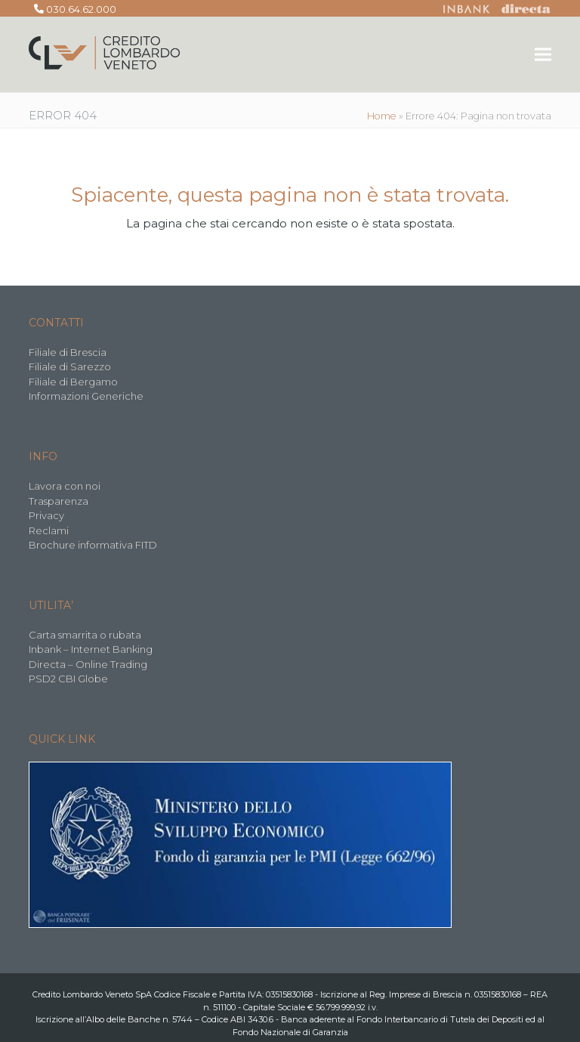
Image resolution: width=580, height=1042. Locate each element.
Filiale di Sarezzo (70, 366)
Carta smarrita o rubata (85, 635)
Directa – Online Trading (88, 664)
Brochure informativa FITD (93, 545)
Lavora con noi (64, 486)
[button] (543, 54)
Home (381, 116)
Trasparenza (58, 501)
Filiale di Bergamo (73, 382)
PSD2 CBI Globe (68, 679)
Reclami (49, 530)
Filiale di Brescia (67, 352)
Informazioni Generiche (86, 396)
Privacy (46, 515)
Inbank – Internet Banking (91, 649)
